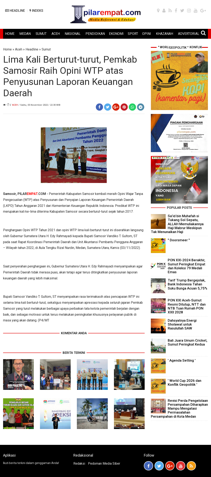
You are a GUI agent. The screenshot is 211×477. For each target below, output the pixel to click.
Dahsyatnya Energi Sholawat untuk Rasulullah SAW (182, 324)
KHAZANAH (164, 34)
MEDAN (25, 34)
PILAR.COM (32, 194)
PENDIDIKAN (95, 34)
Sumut (46, 49)
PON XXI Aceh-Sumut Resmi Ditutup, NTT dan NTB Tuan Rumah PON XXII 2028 (187, 306)
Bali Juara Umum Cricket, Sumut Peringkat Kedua (187, 342)
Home (7, 49)
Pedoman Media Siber (104, 463)
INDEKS (36, 11)
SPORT (133, 34)
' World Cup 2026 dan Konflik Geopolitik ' (184, 383)
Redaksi (79, 463)
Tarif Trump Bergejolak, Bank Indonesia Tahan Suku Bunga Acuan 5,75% (187, 284)
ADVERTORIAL (188, 34)
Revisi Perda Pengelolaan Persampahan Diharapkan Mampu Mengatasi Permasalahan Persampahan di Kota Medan (179, 408)
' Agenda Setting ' (182, 360)
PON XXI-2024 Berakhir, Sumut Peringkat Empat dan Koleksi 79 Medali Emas (186, 266)
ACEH (56, 34)
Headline (32, 49)
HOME (9, 34)
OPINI (146, 34)
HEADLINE (15, 11)
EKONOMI (116, 34)
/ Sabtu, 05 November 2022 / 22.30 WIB (39, 105)
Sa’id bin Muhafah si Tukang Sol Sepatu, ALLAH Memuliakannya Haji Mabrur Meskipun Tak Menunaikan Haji (177, 224)
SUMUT (41, 34)
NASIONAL (73, 34)
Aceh (18, 49)
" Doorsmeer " (179, 240)
